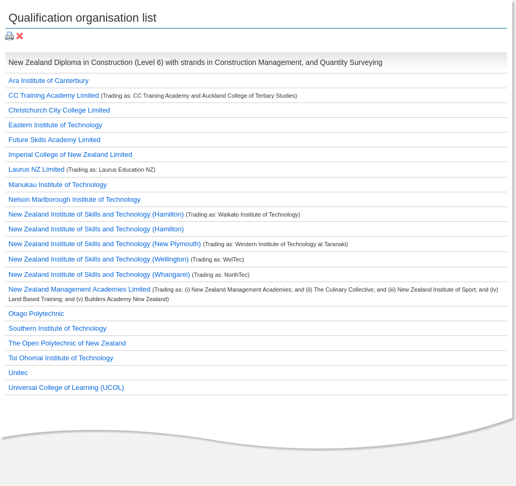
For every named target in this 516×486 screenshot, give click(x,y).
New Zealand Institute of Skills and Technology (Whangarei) (100, 274)
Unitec (18, 373)
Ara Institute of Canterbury (48, 81)
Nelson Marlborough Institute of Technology (74, 199)
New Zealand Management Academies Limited (80, 289)
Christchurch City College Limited (59, 110)
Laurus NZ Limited (37, 169)
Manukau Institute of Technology (57, 185)
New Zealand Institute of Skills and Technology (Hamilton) (97, 214)
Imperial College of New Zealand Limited (70, 154)
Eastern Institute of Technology (55, 125)
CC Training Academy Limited (54, 95)
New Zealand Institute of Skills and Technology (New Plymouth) (105, 244)
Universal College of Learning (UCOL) (66, 387)
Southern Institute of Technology (57, 328)
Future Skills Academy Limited (54, 140)
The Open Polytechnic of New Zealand (67, 343)
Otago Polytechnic (36, 313)
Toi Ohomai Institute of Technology (61, 358)
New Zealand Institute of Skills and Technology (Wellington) (99, 259)
